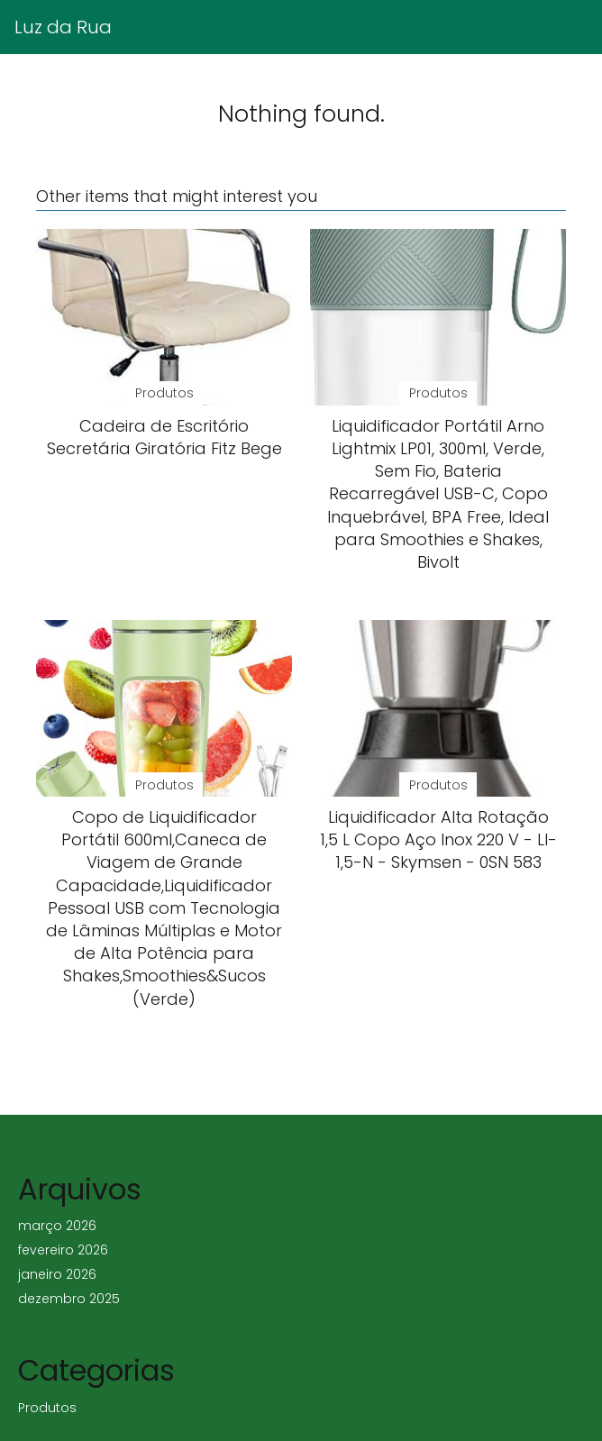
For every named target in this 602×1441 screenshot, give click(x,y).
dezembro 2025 (69, 1299)
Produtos (47, 1408)
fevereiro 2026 (63, 1250)
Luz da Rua (63, 27)
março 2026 (57, 1226)
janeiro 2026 (57, 1274)
